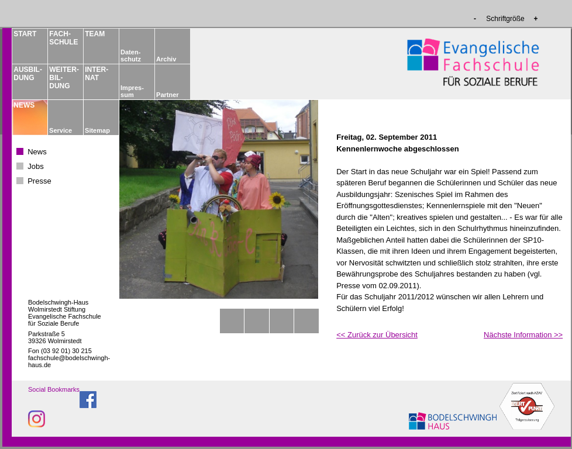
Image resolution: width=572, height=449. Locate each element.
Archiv (166, 59)
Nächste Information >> (523, 334)
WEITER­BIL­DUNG (63, 77)
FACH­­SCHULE (63, 38)
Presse (39, 181)
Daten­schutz (130, 56)
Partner (167, 94)
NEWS (24, 105)
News (37, 151)
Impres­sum (132, 91)
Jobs (35, 166)
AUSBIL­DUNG (27, 73)
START (24, 34)
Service (60, 130)
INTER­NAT (96, 73)
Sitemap (97, 130)
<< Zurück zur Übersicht (377, 334)
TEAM (95, 34)
